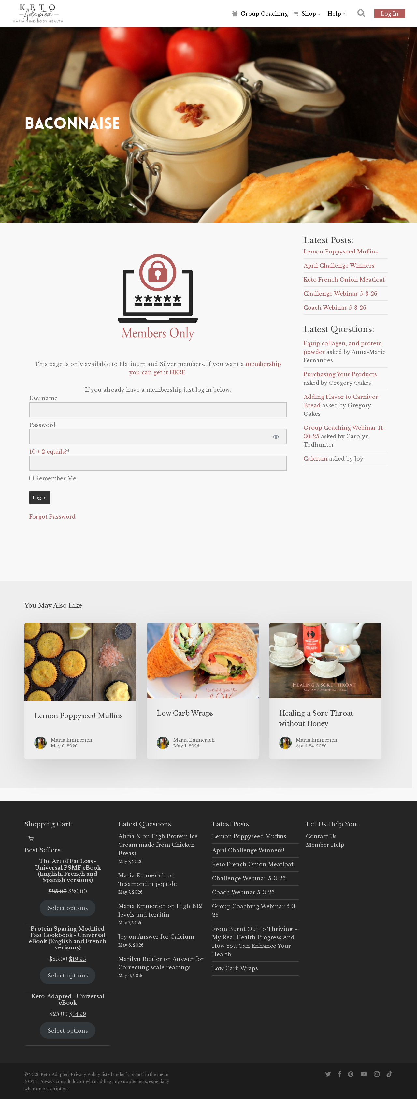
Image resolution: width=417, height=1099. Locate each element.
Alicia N (129, 836)
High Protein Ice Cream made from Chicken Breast (158, 845)
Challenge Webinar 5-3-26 (340, 293)
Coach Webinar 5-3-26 (335, 307)
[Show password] (276, 436)
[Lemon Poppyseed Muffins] (80, 691)
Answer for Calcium (165, 936)
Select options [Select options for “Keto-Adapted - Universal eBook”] (68, 1030)
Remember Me (52, 478)
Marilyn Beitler (140, 959)
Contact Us (321, 836)
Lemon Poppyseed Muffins (341, 251)
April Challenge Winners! (340, 265)
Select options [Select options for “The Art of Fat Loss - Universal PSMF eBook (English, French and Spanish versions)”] (68, 908)
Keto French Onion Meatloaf (344, 279)
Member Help (325, 845)
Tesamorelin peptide (147, 884)
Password (42, 425)
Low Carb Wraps (235, 968)
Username (43, 398)
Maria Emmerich (142, 875)
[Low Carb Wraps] (203, 691)
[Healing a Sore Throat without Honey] (325, 691)
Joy (122, 936)
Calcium (315, 459)
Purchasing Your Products (340, 374)
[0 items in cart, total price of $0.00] (30, 838)
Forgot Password (52, 516)
